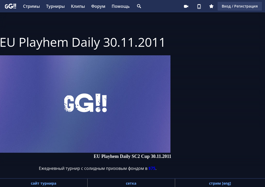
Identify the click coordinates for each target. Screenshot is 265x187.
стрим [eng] (220, 183)
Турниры (55, 6)
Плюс (211, 6)
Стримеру (186, 6)
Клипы (78, 6)
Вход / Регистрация (240, 6)
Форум (98, 6)
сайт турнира (43, 183)
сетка (131, 183)
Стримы (31, 6)
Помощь (121, 6)
